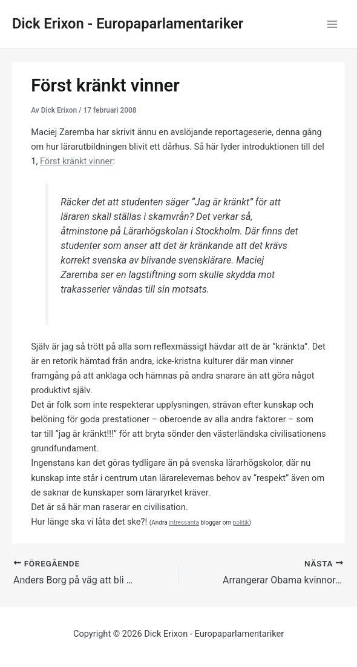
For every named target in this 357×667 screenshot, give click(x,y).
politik (241, 522)
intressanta (184, 522)
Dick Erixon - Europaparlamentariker (127, 23)
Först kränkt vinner (76, 161)
